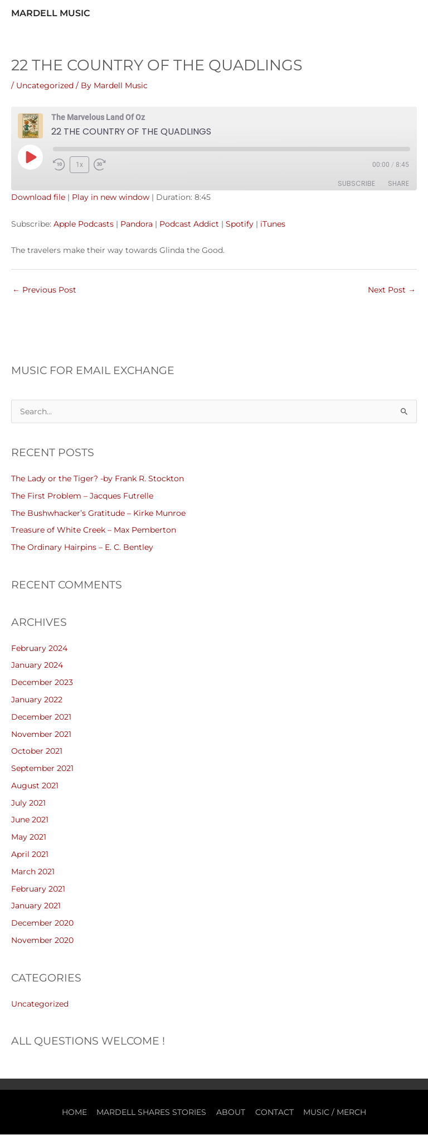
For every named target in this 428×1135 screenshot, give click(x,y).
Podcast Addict (189, 223)
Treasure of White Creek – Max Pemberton (93, 530)
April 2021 (29, 854)
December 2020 (42, 923)
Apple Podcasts (84, 223)
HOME (74, 1112)
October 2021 (36, 751)
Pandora (136, 223)
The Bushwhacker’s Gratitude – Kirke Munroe (98, 513)
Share (398, 183)
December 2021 (41, 716)
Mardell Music (50, 12)
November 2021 (41, 734)
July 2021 (28, 802)
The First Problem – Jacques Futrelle (82, 495)
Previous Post (44, 290)
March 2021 (33, 871)
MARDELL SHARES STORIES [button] (151, 1112)
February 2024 (39, 648)
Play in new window (110, 197)
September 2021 (42, 768)
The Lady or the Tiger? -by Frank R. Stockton (97, 478)
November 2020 (42, 940)
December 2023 (42, 682)
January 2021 (36, 906)
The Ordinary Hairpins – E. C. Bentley (82, 547)
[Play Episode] (30, 157)
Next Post (392, 290)
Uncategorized (45, 86)
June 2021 (29, 820)
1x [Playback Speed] (79, 165)
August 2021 (35, 785)
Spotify (240, 223)
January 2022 (36, 699)
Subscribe (356, 183)
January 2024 (37, 665)
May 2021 (28, 837)
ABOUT (230, 1112)
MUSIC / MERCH (334, 1112)
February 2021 (38, 888)
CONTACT (274, 1112)
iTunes (272, 223)
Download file (38, 197)
